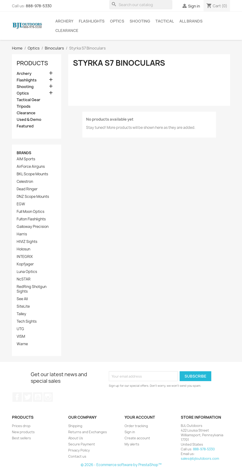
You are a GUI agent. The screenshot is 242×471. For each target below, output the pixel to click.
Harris (22, 234)
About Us (75, 438)
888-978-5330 (39, 5)
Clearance (66, 30)
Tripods (23, 106)
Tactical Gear (28, 99)
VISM (21, 336)
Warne (22, 344)
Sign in (130, 432)
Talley (21, 314)
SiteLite (23, 306)
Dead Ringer (27, 189)
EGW (21, 204)
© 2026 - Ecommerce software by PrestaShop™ (121, 464)
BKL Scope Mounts (32, 174)
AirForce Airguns (31, 166)
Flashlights (92, 21)
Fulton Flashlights (31, 219)
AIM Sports (26, 159)
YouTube (37, 397)
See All (22, 299)
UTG (20, 329)
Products (32, 63)
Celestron (25, 181)
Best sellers (21, 438)
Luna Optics (27, 271)
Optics (117, 21)
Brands (24, 152)
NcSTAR (23, 279)
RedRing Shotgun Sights (31, 289)
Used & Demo (29, 119)
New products (23, 432)
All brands (191, 21)
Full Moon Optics (30, 211)
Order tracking (136, 426)
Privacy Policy (79, 450)
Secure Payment (81, 444)
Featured (25, 126)
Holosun (23, 249)
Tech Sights (27, 321)
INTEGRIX (25, 256)
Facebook (17, 397)
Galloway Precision (33, 226)
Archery (64, 21)
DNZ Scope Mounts (33, 196)
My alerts (132, 444)
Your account (140, 417)
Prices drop (21, 426)
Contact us (77, 456)
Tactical (164, 21)
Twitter (27, 397)
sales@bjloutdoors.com (200, 458)
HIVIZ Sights (27, 241)
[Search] (140, 4)
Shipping (75, 426)
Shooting (140, 21)
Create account (137, 438)
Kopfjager (25, 264)
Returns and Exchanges (87, 432)
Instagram (48, 397)
